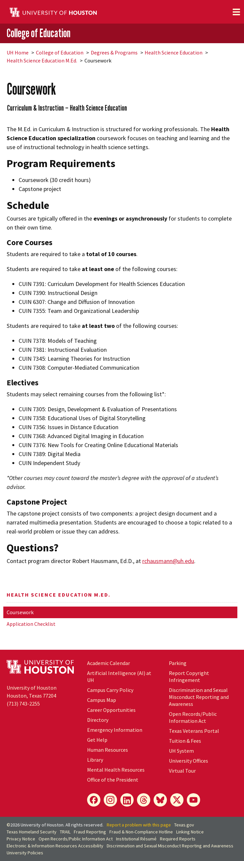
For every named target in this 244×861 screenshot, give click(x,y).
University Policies (25, 853)
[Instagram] (110, 800)
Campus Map (101, 700)
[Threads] (143, 800)
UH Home (18, 52)
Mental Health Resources (116, 769)
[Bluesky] (160, 800)
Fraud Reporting (90, 832)
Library (95, 759)
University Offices (188, 760)
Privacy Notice (21, 839)
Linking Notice (190, 832)
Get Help (97, 739)
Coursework (20, 612)
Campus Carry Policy (110, 690)
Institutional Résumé (136, 839)
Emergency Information (114, 729)
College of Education (38, 33)
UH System (181, 750)
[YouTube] (193, 800)
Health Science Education (173, 52)
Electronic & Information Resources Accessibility (55, 846)
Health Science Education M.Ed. (42, 60)
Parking (177, 663)
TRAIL (65, 832)
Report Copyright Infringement (189, 676)
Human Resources (107, 749)
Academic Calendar (108, 663)
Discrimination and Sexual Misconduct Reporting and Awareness (199, 697)
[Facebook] (93, 800)
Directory (97, 720)
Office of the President (112, 779)
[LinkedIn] (127, 800)
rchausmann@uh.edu (168, 561)
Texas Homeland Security (32, 832)
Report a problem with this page (139, 825)
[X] (176, 800)
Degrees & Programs (114, 52)
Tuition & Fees (185, 740)
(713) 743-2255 (23, 703)
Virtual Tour (182, 770)
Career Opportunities (111, 710)
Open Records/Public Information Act (193, 717)
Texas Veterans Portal (194, 730)
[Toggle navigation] (236, 12)
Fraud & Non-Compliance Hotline (141, 832)
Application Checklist (31, 624)
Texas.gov (184, 825)
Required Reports (177, 839)
